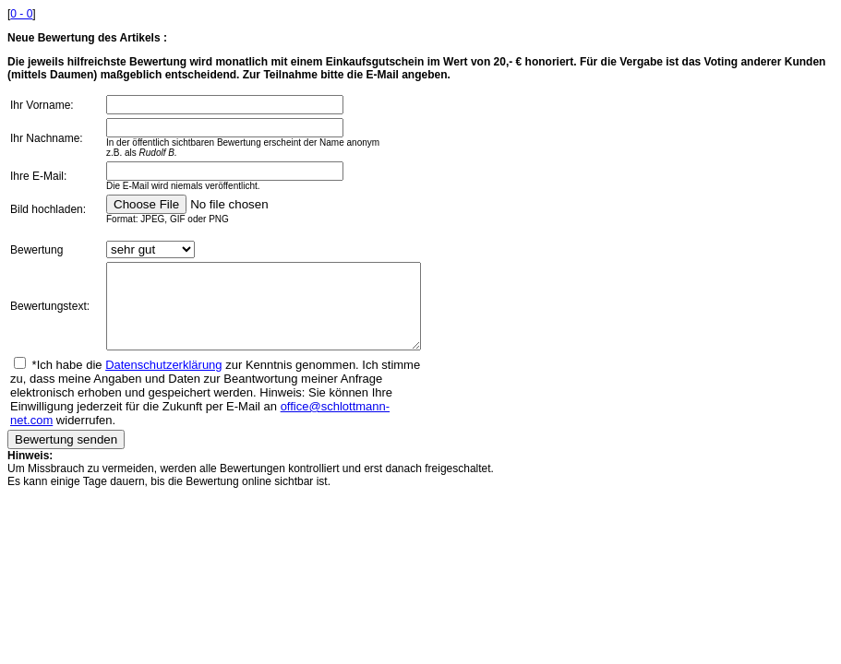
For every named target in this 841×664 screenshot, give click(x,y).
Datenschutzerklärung (163, 381)
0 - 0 (21, 13)
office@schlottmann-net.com (224, 423)
